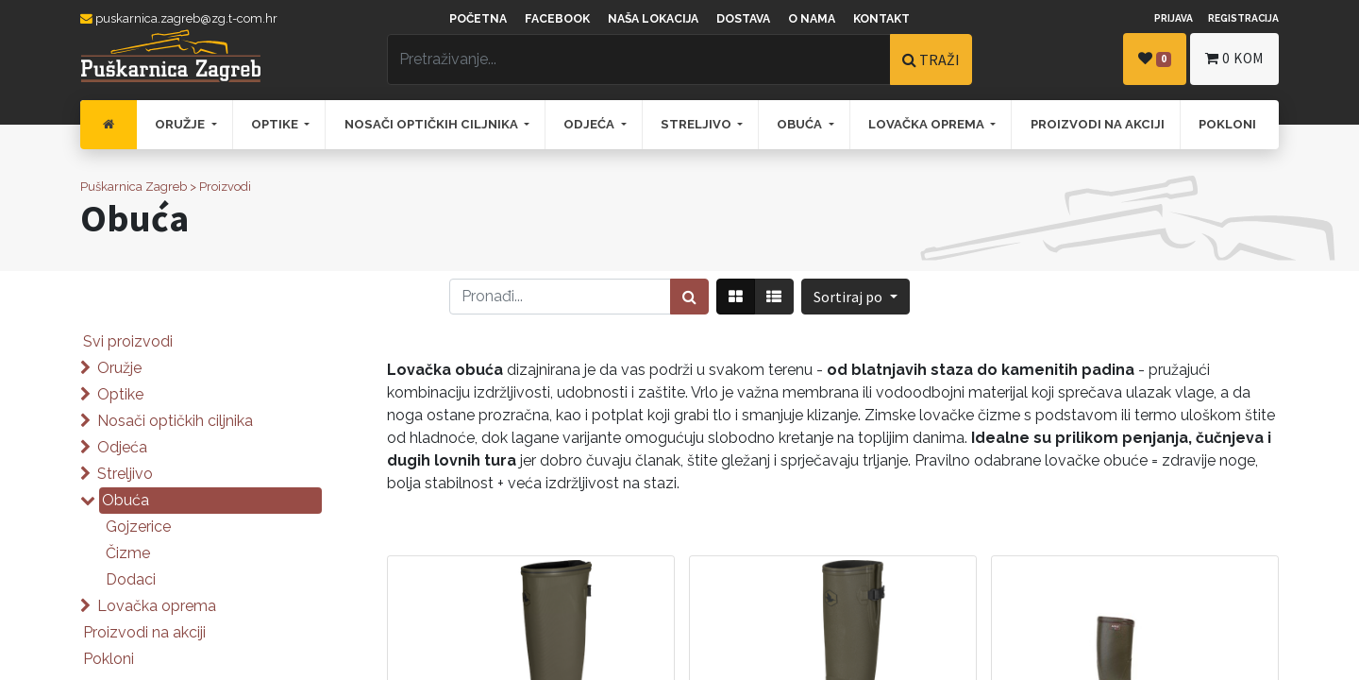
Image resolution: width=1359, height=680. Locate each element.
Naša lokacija (653, 19)
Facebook (557, 19)
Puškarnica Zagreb (133, 186)
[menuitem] (108, 124)
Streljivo (125, 474)
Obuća (125, 500)
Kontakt (881, 19)
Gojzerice (138, 527)
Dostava (743, 19)
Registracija (1243, 18)
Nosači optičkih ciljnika (175, 421)
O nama (811, 19)
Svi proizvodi (128, 341)
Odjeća (122, 447)
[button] (855, 296)
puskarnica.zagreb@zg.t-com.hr (178, 18)
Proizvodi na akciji (144, 632)
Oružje (119, 368)
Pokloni (108, 659)
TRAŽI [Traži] (931, 59)
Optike (120, 394)
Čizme (128, 553)
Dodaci (131, 579)
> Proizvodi (220, 186)
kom (1234, 58)
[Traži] (689, 296)
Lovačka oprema (156, 606)
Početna (478, 19)
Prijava (1173, 18)
